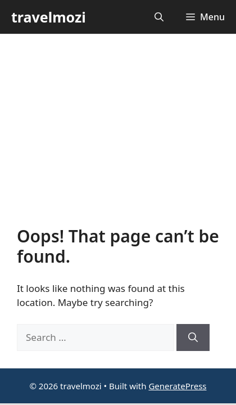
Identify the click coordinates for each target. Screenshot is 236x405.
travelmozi (48, 16)
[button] (159, 17)
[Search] (193, 337)
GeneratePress (177, 386)
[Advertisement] (118, 138)
